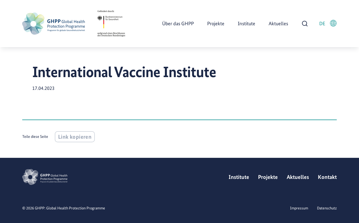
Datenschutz (327, 208)
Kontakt (327, 177)
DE (328, 23)
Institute (246, 23)
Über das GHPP (178, 23)
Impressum (299, 208)
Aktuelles (278, 23)
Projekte (215, 23)
